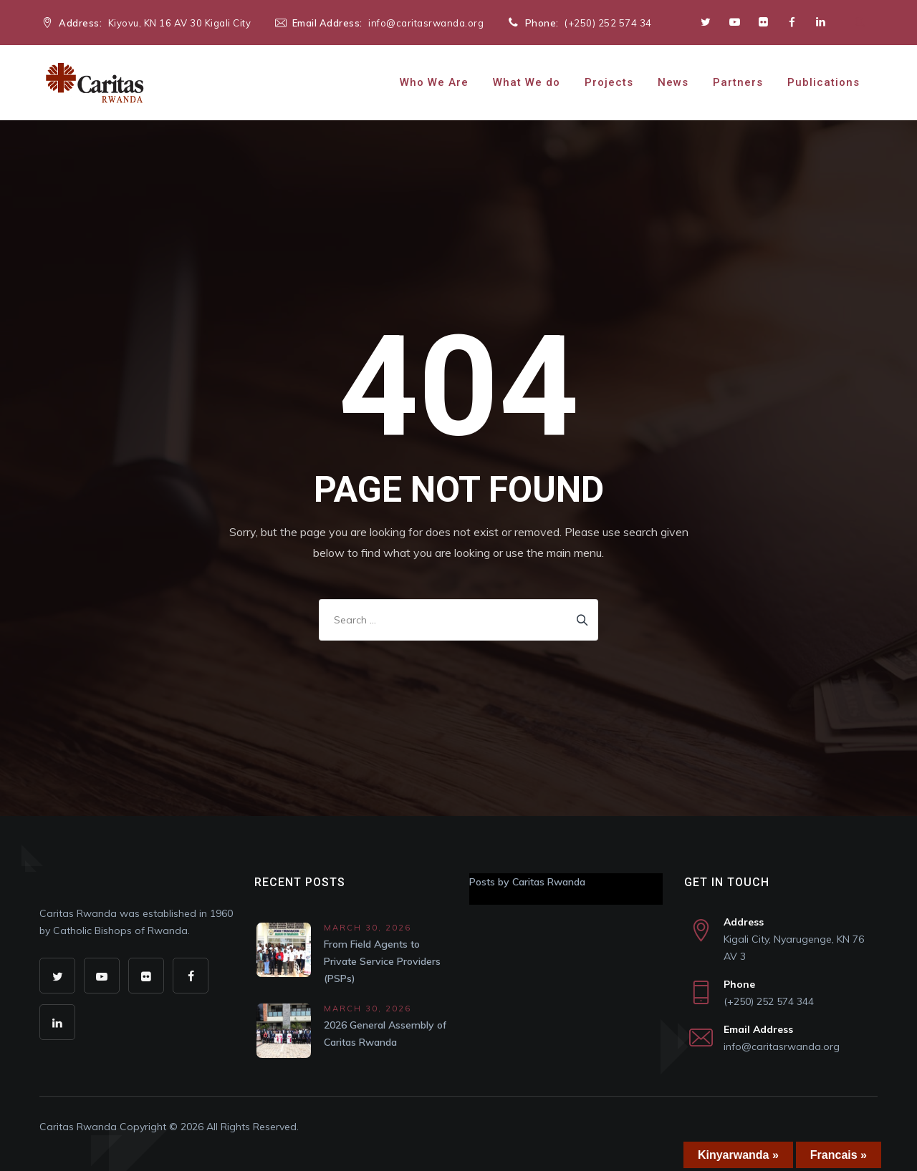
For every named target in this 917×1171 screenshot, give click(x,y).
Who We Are (434, 82)
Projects (609, 82)
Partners (738, 82)
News (673, 82)
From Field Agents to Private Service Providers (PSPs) (382, 961)
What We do (526, 82)
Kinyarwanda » (738, 1155)
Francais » (838, 1155)
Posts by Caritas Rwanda (527, 881)
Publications (823, 82)
